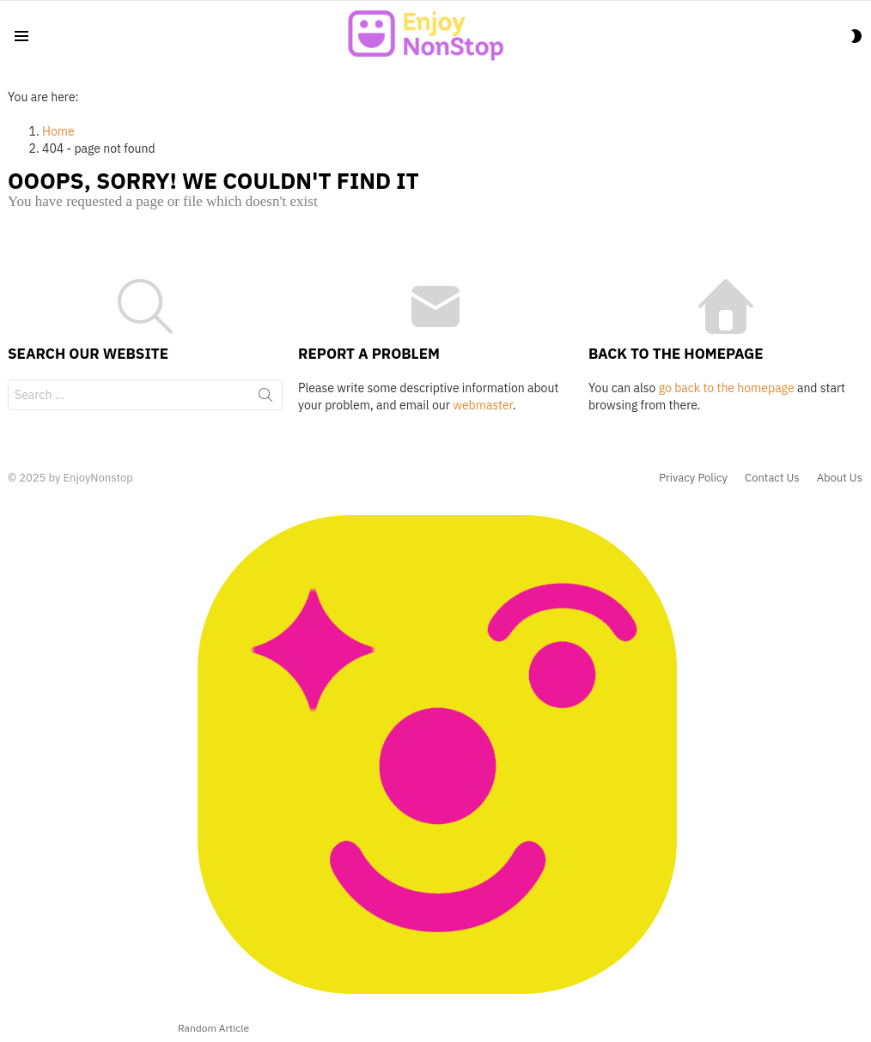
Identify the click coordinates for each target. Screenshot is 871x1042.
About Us (839, 478)
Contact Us (772, 478)
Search (265, 398)
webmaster (482, 405)
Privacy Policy (693, 478)
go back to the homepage (727, 388)
